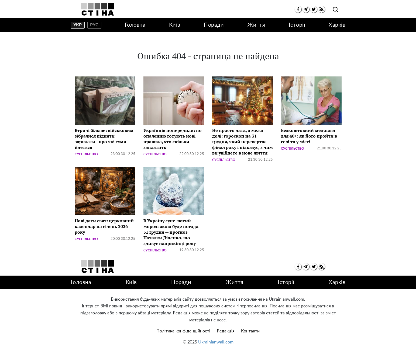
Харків (337, 25)
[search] (335, 9)
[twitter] (313, 9)
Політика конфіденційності (183, 331)
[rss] (321, 9)
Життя (256, 25)
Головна (135, 25)
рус (94, 25)
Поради (214, 25)
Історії (297, 25)
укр (77, 25)
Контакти (250, 331)
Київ (174, 25)
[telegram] (305, 9)
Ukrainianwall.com (215, 342)
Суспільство (86, 154)
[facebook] (298, 9)
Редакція (226, 331)
